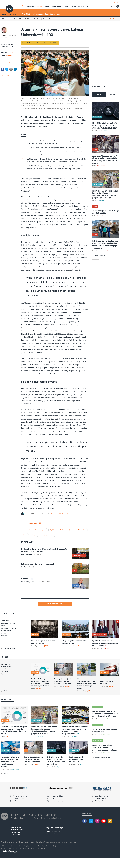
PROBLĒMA (4, 669)
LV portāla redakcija (54, 828)
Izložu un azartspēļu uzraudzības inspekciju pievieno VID (77, 759)
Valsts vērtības (81, 530)
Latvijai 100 (8, 55)
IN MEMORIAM (6, 666)
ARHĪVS (85, 6)
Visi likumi (16, 801)
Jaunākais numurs (101, 796)
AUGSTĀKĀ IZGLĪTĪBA (8, 623)
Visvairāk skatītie (19, 798)
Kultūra (111, 686)
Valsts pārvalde (107, 251)
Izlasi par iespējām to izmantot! (60, 514)
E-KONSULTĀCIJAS (76, 6)
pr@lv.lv (59, 834)
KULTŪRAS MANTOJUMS (9, 628)
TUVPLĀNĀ (4, 671)
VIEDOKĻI (47, 6)
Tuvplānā (10, 53)
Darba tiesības (107, 719)
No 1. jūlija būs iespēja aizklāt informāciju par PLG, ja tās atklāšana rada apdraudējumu (105, 125)
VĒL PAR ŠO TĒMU (8, 614)
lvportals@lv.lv (56, 831)
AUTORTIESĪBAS (16, 834)
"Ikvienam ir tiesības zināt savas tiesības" (23, 842)
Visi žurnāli (99, 801)
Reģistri (105, 130)
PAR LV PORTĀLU (16, 827)
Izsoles (53, 798)
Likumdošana (100, 200)
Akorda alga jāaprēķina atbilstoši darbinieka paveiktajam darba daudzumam (105, 747)
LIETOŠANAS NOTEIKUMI (19, 829)
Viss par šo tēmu (9, 648)
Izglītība (52, 530)
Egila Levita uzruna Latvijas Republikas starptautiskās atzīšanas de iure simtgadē (105, 643)
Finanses (82, 764)
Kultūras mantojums (66, 530)
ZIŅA (2, 674)
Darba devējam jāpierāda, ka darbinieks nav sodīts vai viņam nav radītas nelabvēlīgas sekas (105, 714)
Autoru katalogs (101, 798)
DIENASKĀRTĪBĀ (57, 6)
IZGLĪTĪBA (4, 626)
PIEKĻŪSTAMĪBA (16, 832)
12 (42, 523)
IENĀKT (116, 2)
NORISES (39, 6)
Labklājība (67, 686)
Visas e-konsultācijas (102, 757)
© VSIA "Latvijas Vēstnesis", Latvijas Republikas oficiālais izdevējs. (24, 848)
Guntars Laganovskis (8, 35)
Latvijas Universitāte (47, 535)
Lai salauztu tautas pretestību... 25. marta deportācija (108, 681)
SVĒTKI (3, 633)
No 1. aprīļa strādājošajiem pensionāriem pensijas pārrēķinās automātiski (63, 681)
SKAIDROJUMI (30, 6)
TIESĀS (66, 6)
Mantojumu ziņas (57, 801)
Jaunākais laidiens (57, 796)
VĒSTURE (4, 636)
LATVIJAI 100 (5, 621)
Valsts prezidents (27, 554)
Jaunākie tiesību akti (20, 796)
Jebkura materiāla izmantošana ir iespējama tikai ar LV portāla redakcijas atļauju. (29, 846)
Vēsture (34, 535)
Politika (38, 688)
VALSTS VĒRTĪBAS (7, 631)
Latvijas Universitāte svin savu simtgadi (37, 564)
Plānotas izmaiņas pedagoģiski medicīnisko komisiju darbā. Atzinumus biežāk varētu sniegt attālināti (86, 683)
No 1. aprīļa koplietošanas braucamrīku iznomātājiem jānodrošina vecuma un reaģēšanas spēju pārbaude (10, 761)
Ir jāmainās (25, 579)
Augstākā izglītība (40, 530)
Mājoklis (74, 736)
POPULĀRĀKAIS (98, 87)
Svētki (25, 535)
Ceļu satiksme (101, 165)
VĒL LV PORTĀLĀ (7, 699)
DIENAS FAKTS (6, 664)
